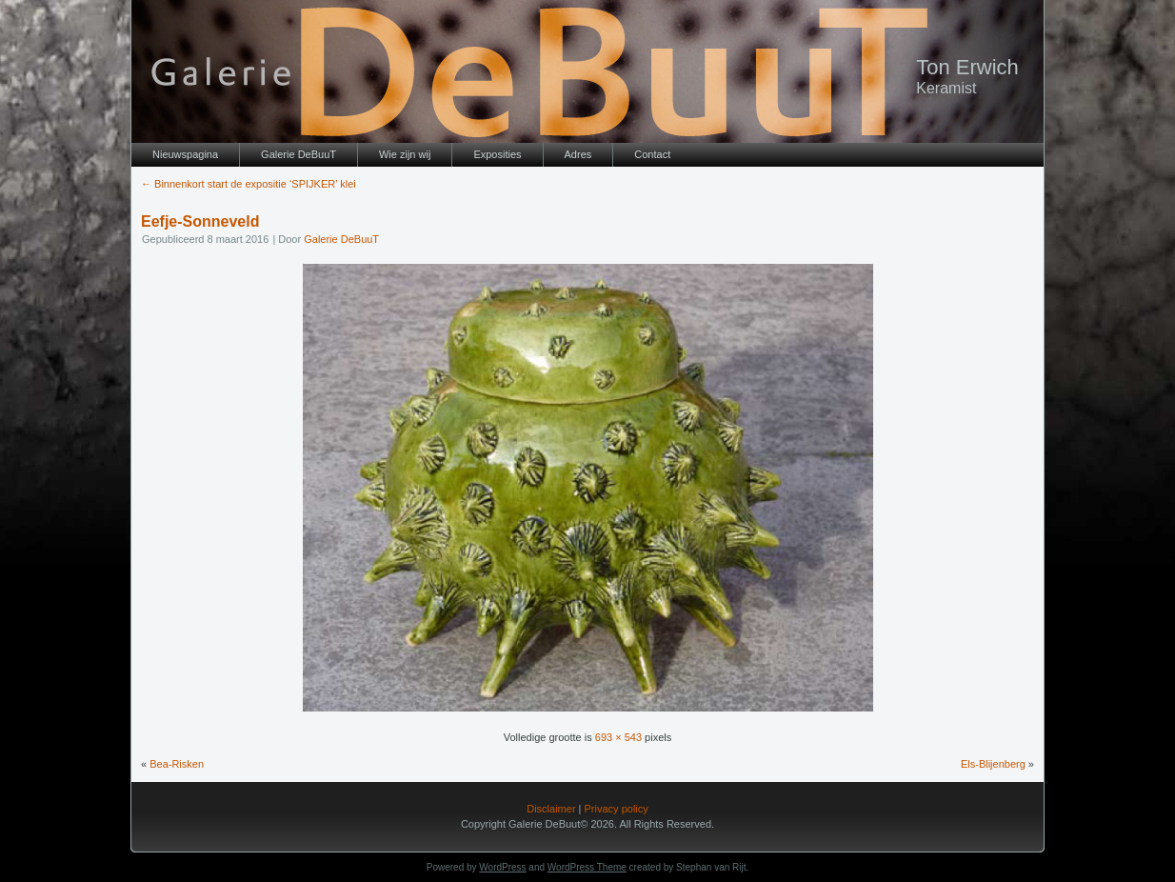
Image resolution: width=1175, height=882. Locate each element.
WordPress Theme (587, 867)
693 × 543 (618, 737)
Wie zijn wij (404, 154)
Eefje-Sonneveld (200, 221)
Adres (578, 154)
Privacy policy (616, 808)
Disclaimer (551, 808)
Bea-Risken (176, 764)
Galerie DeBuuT (298, 154)
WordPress (502, 867)
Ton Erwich (967, 67)
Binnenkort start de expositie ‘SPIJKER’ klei (248, 184)
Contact (652, 154)
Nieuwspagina (185, 154)
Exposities (497, 154)
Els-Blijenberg (993, 764)
